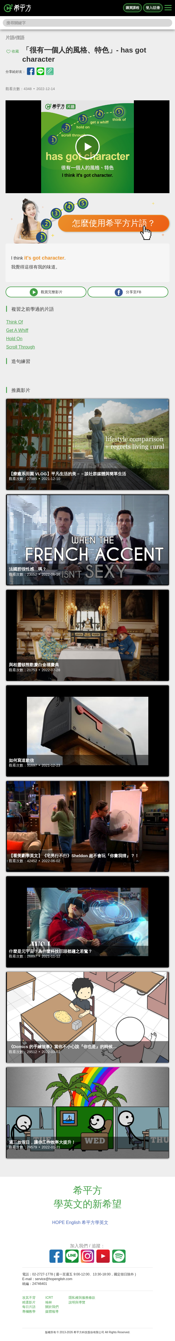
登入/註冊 (153, 8)
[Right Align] (168, 8)
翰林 (48, 1302)
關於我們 (52, 1307)
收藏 (15, 51)
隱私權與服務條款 (82, 1298)
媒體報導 (52, 1311)
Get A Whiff (17, 330)
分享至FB (128, 292)
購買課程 (132, 8)
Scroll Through (20, 347)
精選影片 (29, 1302)
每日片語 (29, 1307)
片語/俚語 (15, 37)
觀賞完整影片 (46, 292)
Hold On (14, 338)
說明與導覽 (77, 1302)
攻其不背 (29, 1298)
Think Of (14, 322)
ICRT (49, 1298)
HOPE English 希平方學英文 (80, 1222)
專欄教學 (29, 1311)
